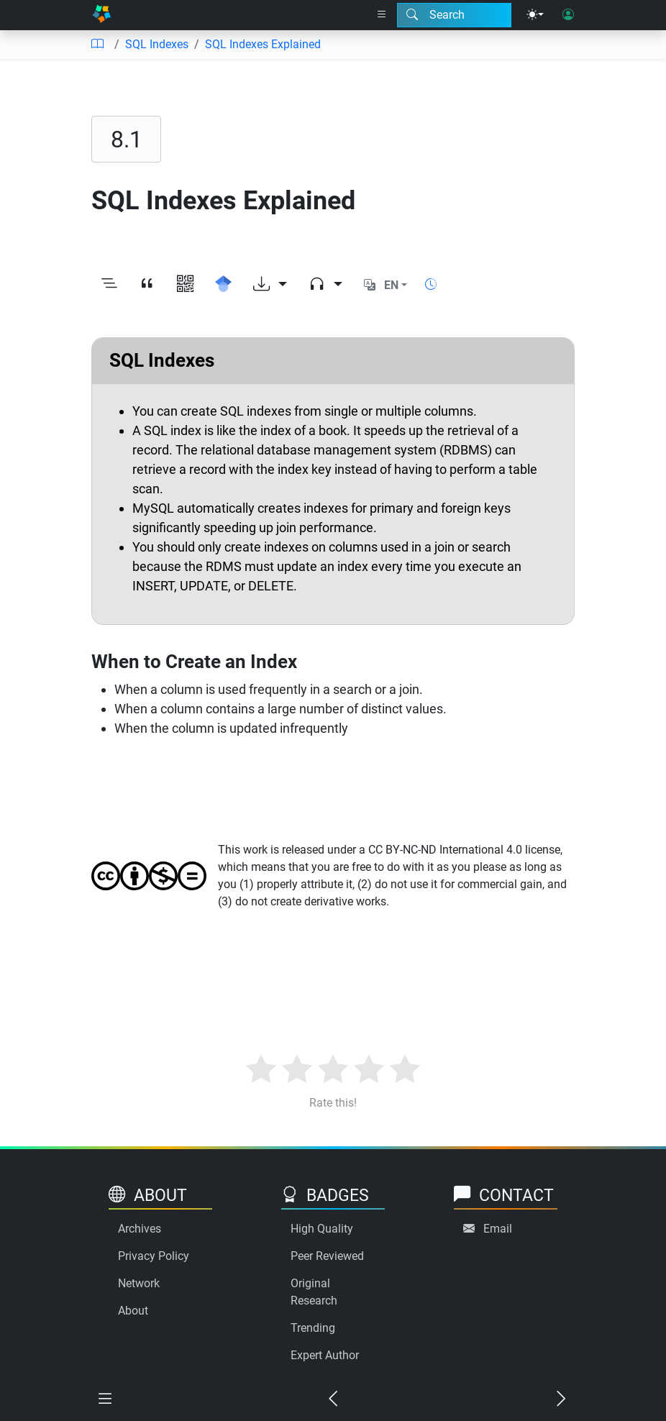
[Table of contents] (97, 44)
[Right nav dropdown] (382, 15)
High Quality (322, 1228)
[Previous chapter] (333, 1400)
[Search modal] (454, 15)
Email (497, 1228)
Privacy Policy (153, 1256)
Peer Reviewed (327, 1256)
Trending (313, 1328)
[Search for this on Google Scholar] (223, 285)
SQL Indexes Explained (263, 44)
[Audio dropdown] (325, 285)
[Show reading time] (430, 284)
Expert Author (325, 1355)
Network (139, 1283)
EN (391, 285)
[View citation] (147, 285)
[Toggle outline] (109, 285)
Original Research (314, 1291)
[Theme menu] (535, 15)
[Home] (101, 15)
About (133, 1310)
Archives (139, 1228)
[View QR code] (185, 285)
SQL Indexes (156, 44)
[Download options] (270, 285)
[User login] (568, 15)
